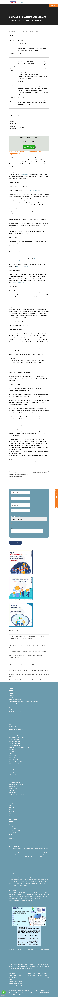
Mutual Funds (12, 716)
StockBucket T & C (13, 788)
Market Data (12, 705)
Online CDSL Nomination (15, 743)
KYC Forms (11, 826)
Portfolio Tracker (13, 718)
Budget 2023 (12, 780)
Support (11, 724)
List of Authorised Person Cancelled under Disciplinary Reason (24, 701)
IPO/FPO (11, 803)
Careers (11, 693)
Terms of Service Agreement (24, 992)
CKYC (40, 975)
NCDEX (47, 977)
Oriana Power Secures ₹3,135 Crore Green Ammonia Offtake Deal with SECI (28, 661)
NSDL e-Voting (12, 749)
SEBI (45, 973)
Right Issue (11, 807)
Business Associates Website (16, 784)
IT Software (11, 834)
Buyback (11, 805)
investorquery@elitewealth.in (16, 985)
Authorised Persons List (15, 699)
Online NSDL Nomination (15, 741)
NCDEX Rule (12, 757)
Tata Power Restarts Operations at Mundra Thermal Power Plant (26, 680)
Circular (11, 753)
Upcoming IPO (12, 720)
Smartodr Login (13, 792)
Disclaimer (11, 990)
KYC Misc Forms (13, 828)
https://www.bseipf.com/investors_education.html (21, 900)
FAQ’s (10, 776)
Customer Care (12, 697)
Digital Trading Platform (14, 774)
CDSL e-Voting (12, 751)
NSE (40, 973)
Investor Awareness (14, 739)
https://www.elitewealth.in (39, 258)
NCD (10, 813)
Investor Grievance (13, 769)
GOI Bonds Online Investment (16, 712)
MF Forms (11, 824)
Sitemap (16, 990)
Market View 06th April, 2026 (16, 642)
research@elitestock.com (20, 260)
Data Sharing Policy (17, 994)
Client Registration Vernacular (16, 772)
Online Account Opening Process (17, 735)
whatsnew (35, 31)
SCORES (36, 973)
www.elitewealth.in (24, 174)
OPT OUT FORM (12, 726)
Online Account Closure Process (17, 737)
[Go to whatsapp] (4, 992)
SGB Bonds (12, 811)
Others (10, 836)
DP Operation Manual (14, 703)
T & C (10, 722)
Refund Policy (15, 992)
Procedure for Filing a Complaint (16, 794)
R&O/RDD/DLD (45, 975)
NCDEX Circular (12, 755)
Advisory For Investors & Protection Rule (18, 761)
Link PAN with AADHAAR (15, 745)
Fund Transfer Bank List (14, 765)
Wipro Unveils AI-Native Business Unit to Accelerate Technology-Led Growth (28, 670)
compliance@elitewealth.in (15, 981)
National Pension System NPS (16, 714)
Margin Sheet (12, 832)
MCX (37, 975)
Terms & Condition (22, 990)
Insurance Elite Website (14, 782)
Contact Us (11, 695)
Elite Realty (11, 790)
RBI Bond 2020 (12, 809)
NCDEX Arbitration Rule (14, 763)
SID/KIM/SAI (12, 838)
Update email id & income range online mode (19, 747)
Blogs (10, 707)
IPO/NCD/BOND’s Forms (15, 830)
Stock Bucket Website (14, 786)
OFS (31, 31)
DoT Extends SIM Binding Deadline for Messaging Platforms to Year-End (27, 651)
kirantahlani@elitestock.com (34, 190)
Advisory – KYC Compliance (15, 778)
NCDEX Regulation (13, 759)
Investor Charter (13, 767)
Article (10, 709)
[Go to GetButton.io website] (3, 995)
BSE (43, 973)
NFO (10, 815)
